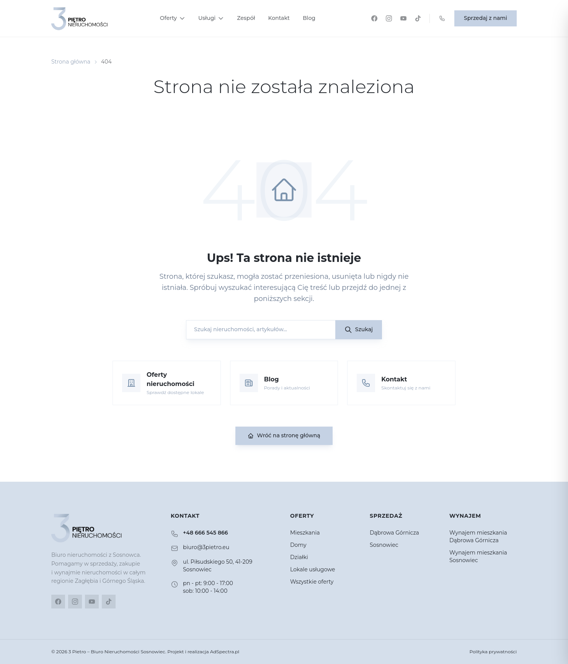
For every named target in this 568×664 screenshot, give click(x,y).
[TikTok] (418, 18)
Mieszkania (305, 532)
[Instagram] (389, 18)
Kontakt (278, 18)
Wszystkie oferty (311, 581)
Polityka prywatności (493, 651)
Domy (298, 544)
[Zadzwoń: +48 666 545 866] (442, 18)
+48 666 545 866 (205, 532)
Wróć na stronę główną (284, 435)
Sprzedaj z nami (485, 18)
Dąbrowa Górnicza (394, 532)
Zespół (246, 18)
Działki (299, 557)
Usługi (211, 18)
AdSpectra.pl (224, 651)
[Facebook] (374, 18)
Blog (309, 18)
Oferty (172, 18)
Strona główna (70, 61)
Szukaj (358, 330)
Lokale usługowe (312, 569)
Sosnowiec (384, 544)
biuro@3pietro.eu (206, 547)
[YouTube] (403, 18)
